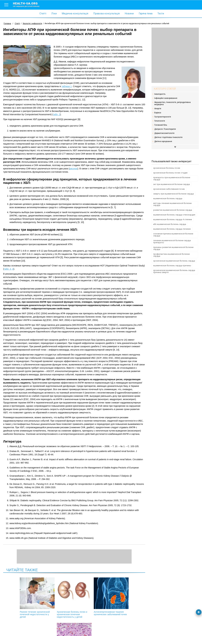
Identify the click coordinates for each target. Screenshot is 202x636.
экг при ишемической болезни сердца (171, 184)
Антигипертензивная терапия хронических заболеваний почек (91, 597)
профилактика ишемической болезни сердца (171, 255)
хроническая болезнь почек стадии (170, 173)
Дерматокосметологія (164, 133)
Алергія (157, 108)
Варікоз (157, 113)
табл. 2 (56, 114)
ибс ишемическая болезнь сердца (169, 224)
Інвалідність (159, 94)
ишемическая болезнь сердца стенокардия (174, 215)
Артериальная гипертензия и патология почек (125, 596)
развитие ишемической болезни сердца (172, 210)
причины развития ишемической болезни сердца (173, 248)
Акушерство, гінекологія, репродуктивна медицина (172, 103)
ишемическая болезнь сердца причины (172, 265)
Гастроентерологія (162, 117)
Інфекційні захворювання (165, 98)
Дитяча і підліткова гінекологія (168, 137)
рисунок (73, 168)
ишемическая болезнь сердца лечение (172, 229)
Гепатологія (159, 121)
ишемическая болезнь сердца (167, 198)
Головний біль (160, 125)
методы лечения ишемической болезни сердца (172, 204)
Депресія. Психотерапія (165, 129)
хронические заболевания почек (169, 189)
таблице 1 (66, 86)
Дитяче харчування (163, 141)
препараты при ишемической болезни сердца (171, 178)
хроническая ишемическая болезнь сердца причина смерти (174, 271)
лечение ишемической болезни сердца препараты (172, 241)
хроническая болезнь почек (166, 168)
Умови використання (14, 628)
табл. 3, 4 (9, 269)
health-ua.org (29, 4)
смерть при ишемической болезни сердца (173, 194)
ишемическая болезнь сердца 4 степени (172, 219)
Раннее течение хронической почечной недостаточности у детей (23, 597)
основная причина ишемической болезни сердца (173, 234)
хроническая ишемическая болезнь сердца (174, 261)
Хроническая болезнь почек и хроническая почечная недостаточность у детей (57, 597)
